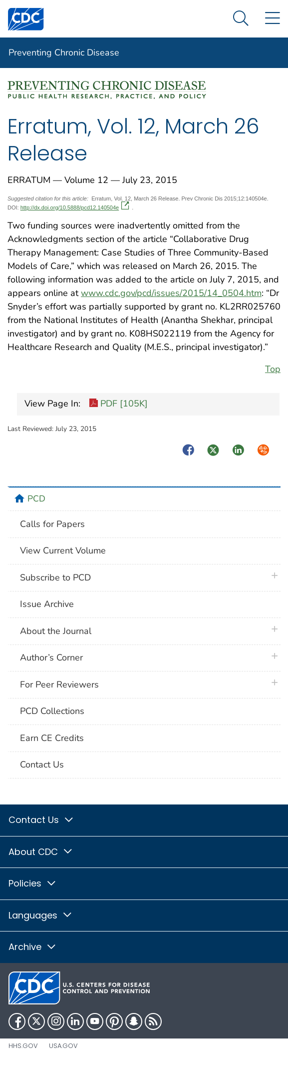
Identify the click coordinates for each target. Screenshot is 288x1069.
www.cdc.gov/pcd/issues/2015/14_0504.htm (171, 293)
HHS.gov (23, 1045)
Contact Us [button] (41, 820)
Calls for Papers (52, 524)
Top (273, 369)
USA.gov (63, 1045)
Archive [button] (32, 946)
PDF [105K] (118, 405)
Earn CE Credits (52, 738)
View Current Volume (63, 550)
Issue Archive (47, 604)
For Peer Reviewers (59, 684)
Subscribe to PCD (55, 578)
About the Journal (55, 631)
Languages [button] (40, 915)
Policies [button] (32, 883)
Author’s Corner (51, 658)
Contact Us (42, 764)
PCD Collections (52, 711)
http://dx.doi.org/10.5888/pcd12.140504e (75, 207)
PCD (36, 498)
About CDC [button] (40, 852)
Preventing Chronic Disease (63, 52)
